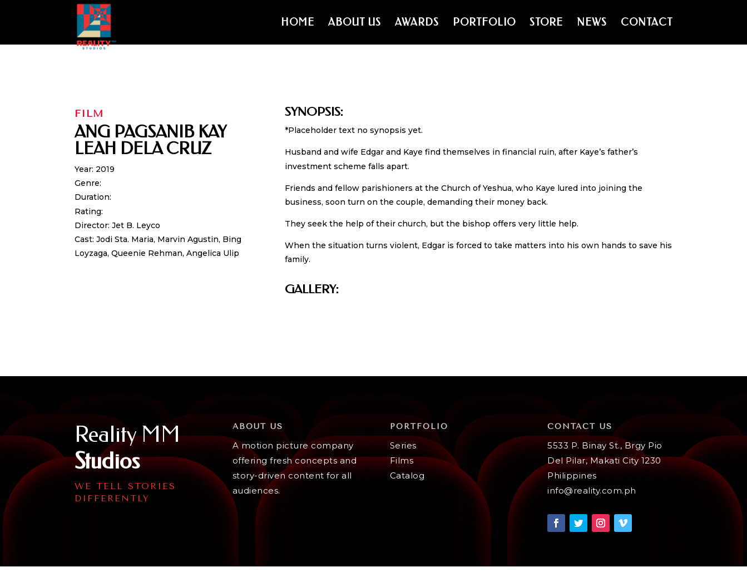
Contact (646, 23)
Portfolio (484, 23)
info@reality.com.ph (591, 490)
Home (297, 23)
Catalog (407, 475)
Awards (417, 23)
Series (403, 445)
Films (402, 460)
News (592, 23)
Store (546, 23)
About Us (354, 23)
